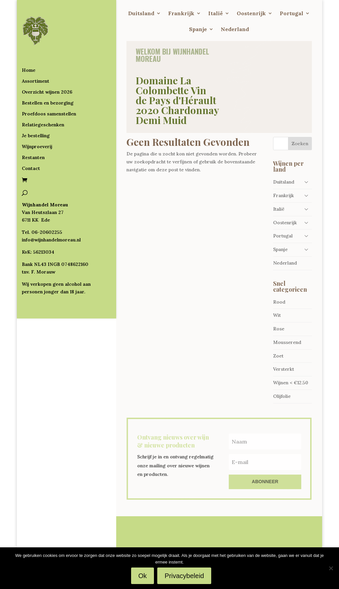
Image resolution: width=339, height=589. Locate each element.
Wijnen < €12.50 (290, 383)
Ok (142, 575)
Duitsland (141, 14)
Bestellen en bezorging (47, 101)
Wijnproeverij (37, 144)
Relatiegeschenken (43, 122)
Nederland (235, 29)
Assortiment (35, 79)
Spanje (198, 29)
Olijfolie (282, 396)
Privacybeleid (184, 575)
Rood (279, 302)
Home (28, 68)
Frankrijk (181, 14)
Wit (277, 315)
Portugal (291, 14)
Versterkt (283, 369)
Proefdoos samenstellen (49, 111)
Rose (278, 329)
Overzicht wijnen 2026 (47, 90)
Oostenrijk (251, 14)
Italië (215, 14)
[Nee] (330, 568)
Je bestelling (36, 133)
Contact (31, 166)
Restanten (33, 155)
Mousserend (287, 342)
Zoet (278, 356)
